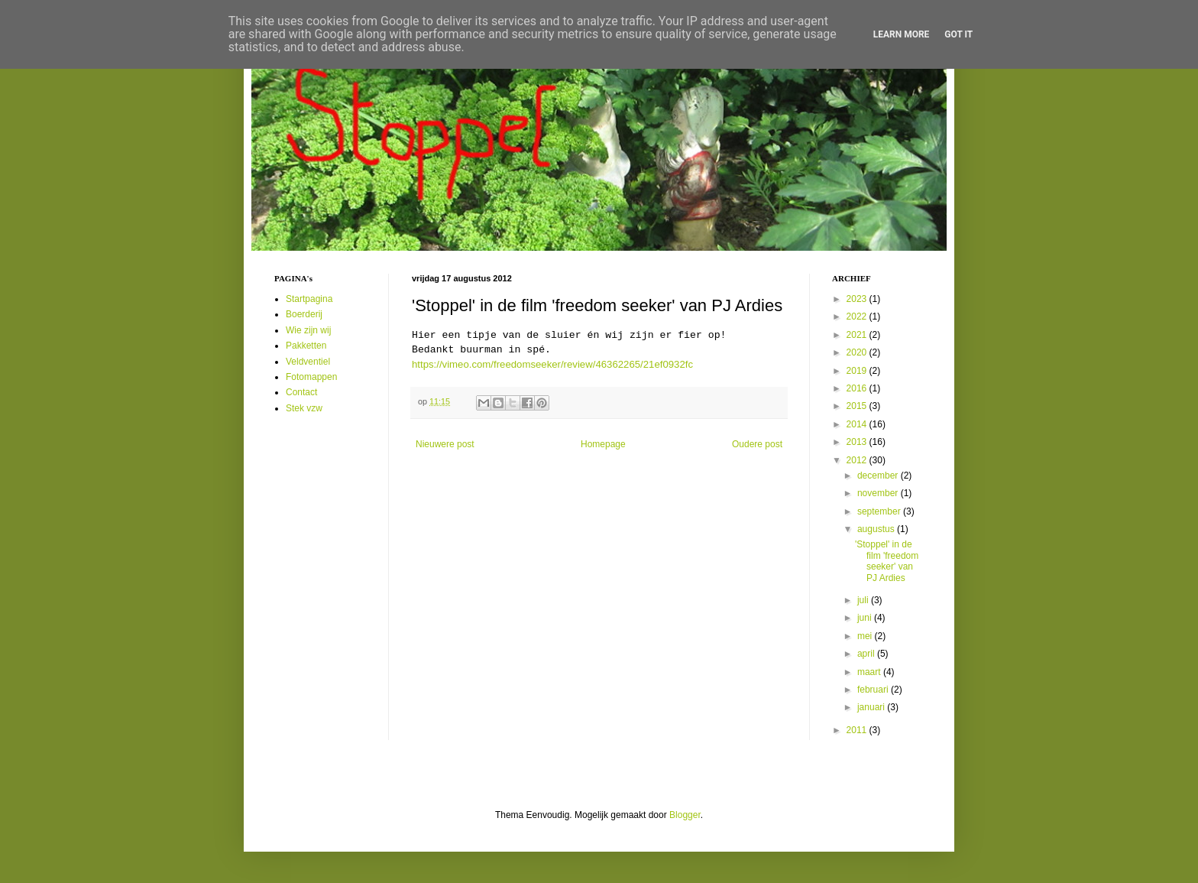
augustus (877, 529)
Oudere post (757, 444)
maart (870, 672)
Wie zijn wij (308, 330)
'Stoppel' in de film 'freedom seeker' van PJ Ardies (886, 561)
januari (872, 707)
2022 (858, 316)
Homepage (603, 444)
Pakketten (306, 345)
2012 (858, 460)
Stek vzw (304, 408)
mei (866, 636)
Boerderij (304, 314)
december (879, 475)
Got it (958, 34)
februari (874, 689)
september (880, 511)
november (879, 493)
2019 (858, 370)
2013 (858, 442)
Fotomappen (311, 377)
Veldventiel (308, 361)
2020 (858, 352)
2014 (858, 424)
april (867, 653)
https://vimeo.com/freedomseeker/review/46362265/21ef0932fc (552, 364)
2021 (858, 335)
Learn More (901, 34)
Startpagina (309, 299)
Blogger (685, 815)
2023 (858, 299)
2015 (858, 406)
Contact (301, 392)
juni (865, 617)
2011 (858, 730)
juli (864, 600)
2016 (858, 388)
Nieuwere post (445, 444)
